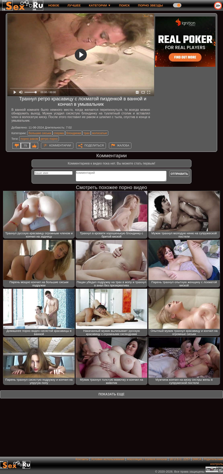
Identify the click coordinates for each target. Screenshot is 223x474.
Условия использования (108, 459)
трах (86, 133)
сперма (59, 133)
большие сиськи (40, 133)
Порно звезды (150, 5)
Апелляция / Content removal (147, 459)
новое (53, 5)
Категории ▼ (100, 5)
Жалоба (123, 145)
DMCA (196, 459)
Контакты (82, 459)
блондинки (73, 133)
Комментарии (60, 145)
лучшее (74, 5)
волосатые (99, 133)
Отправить (179, 173)
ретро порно (49, 138)
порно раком (29, 138)
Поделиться (94, 145)
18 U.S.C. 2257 (179, 459)
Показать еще (111, 394)
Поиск (124, 5)
